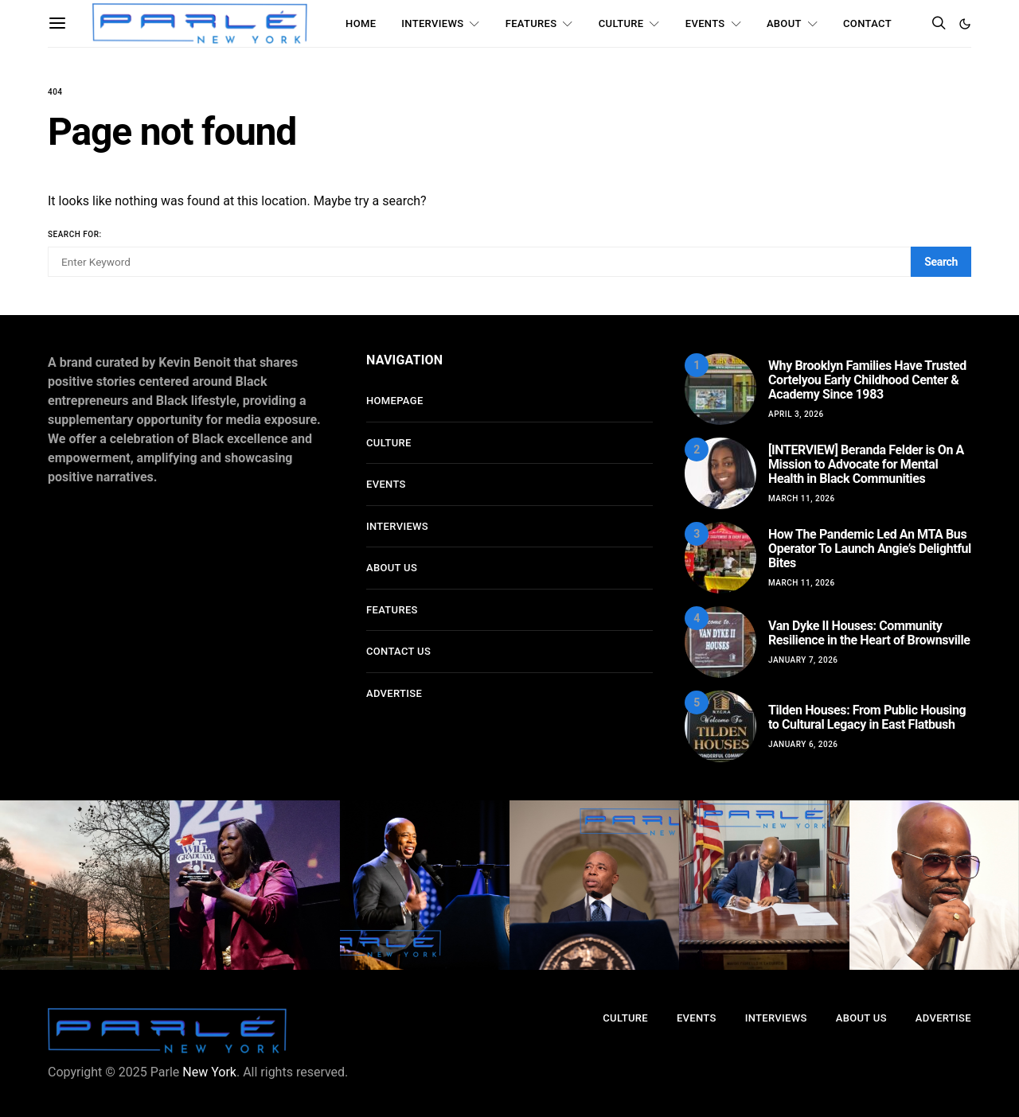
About (784, 23)
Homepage (395, 401)
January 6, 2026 (803, 744)
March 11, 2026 (801, 498)
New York (209, 1072)
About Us (391, 568)
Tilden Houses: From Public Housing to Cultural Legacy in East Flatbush (867, 717)
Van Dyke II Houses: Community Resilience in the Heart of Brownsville (869, 633)
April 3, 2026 (796, 414)
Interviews (432, 23)
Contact (867, 23)
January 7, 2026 (803, 660)
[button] (964, 24)
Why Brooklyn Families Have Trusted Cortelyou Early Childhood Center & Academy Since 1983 (867, 380)
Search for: (75, 234)
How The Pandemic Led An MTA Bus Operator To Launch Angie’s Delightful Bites (869, 548)
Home (361, 23)
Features (531, 23)
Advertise (394, 693)
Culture (621, 23)
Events (705, 23)
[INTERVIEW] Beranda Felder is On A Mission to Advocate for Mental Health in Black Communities (866, 464)
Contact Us (398, 651)
